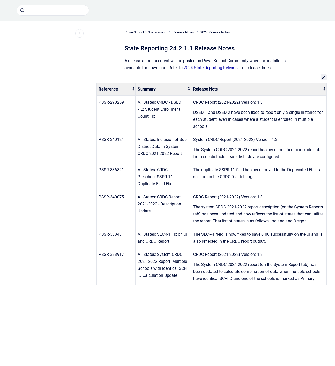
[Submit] (22, 10)
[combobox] (53, 10)
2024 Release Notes (215, 32)
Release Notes (183, 32)
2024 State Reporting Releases (211, 67)
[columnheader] (116, 89)
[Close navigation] (79, 33)
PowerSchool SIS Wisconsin (145, 32)
